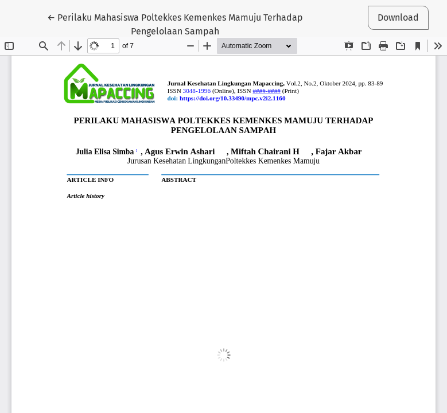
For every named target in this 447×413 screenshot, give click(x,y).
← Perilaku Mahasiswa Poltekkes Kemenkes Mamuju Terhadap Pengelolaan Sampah (175, 23)
